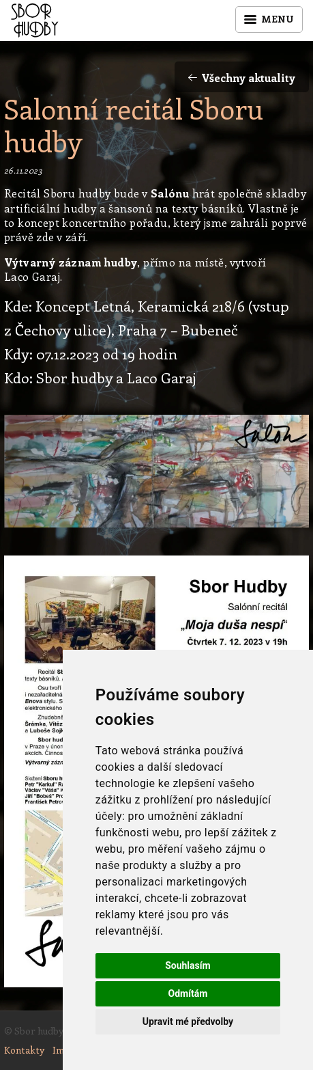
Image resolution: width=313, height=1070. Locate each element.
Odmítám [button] (187, 993)
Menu (269, 18)
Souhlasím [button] (188, 965)
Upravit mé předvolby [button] (188, 1021)
